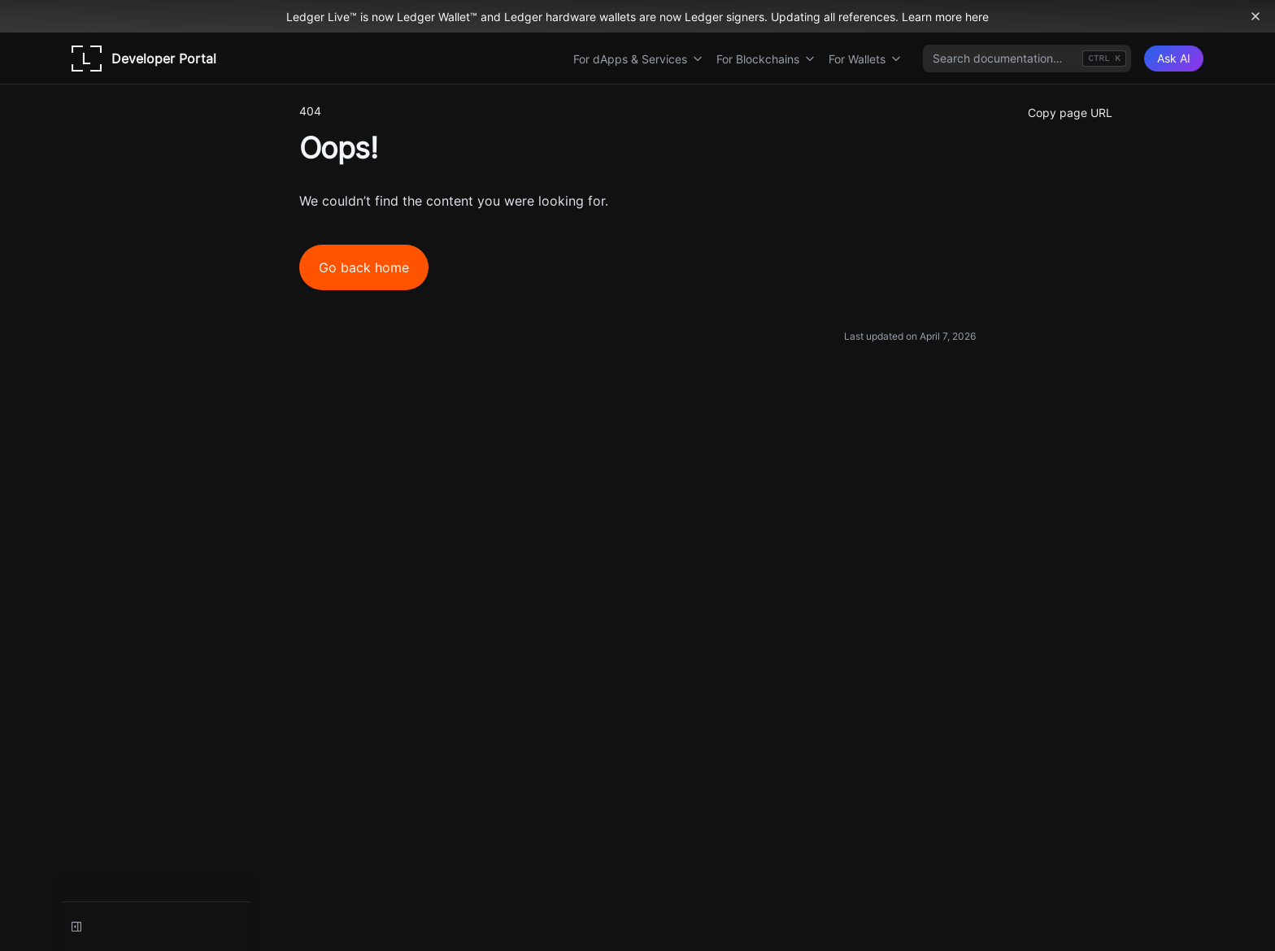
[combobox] (1027, 58)
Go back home (364, 267)
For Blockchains (766, 59)
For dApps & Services (638, 59)
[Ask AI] (1173, 59)
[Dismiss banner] (1255, 16)
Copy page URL (1070, 112)
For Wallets (865, 59)
